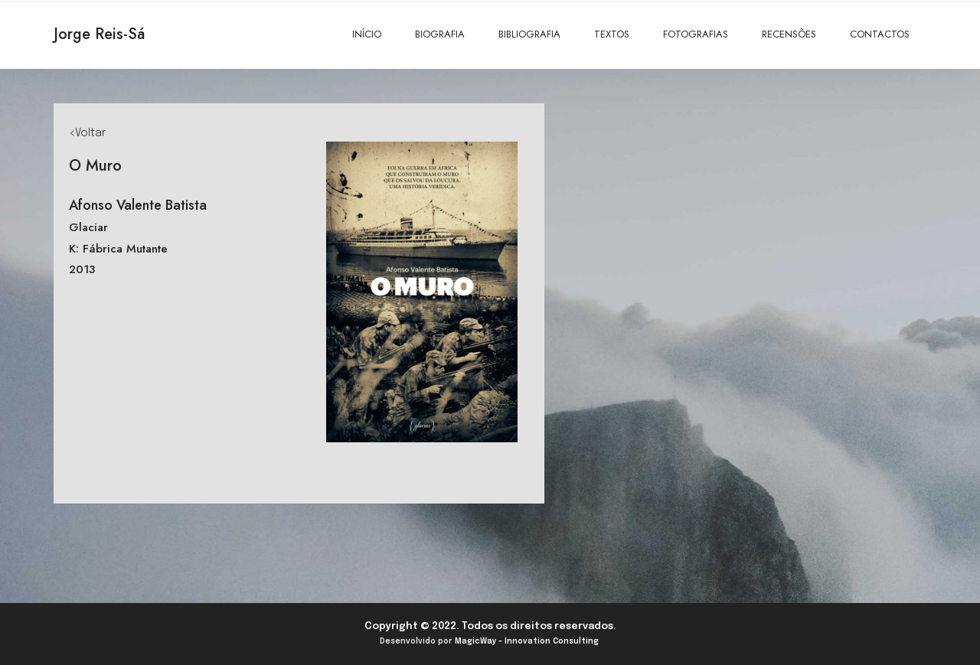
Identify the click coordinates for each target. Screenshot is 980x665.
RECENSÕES (789, 34)
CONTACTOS (880, 34)
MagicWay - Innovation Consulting (527, 641)
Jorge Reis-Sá (99, 34)
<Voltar (87, 133)
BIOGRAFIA (440, 34)
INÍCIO (366, 34)
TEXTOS (611, 34)
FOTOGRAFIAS (695, 34)
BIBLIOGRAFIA (529, 34)
